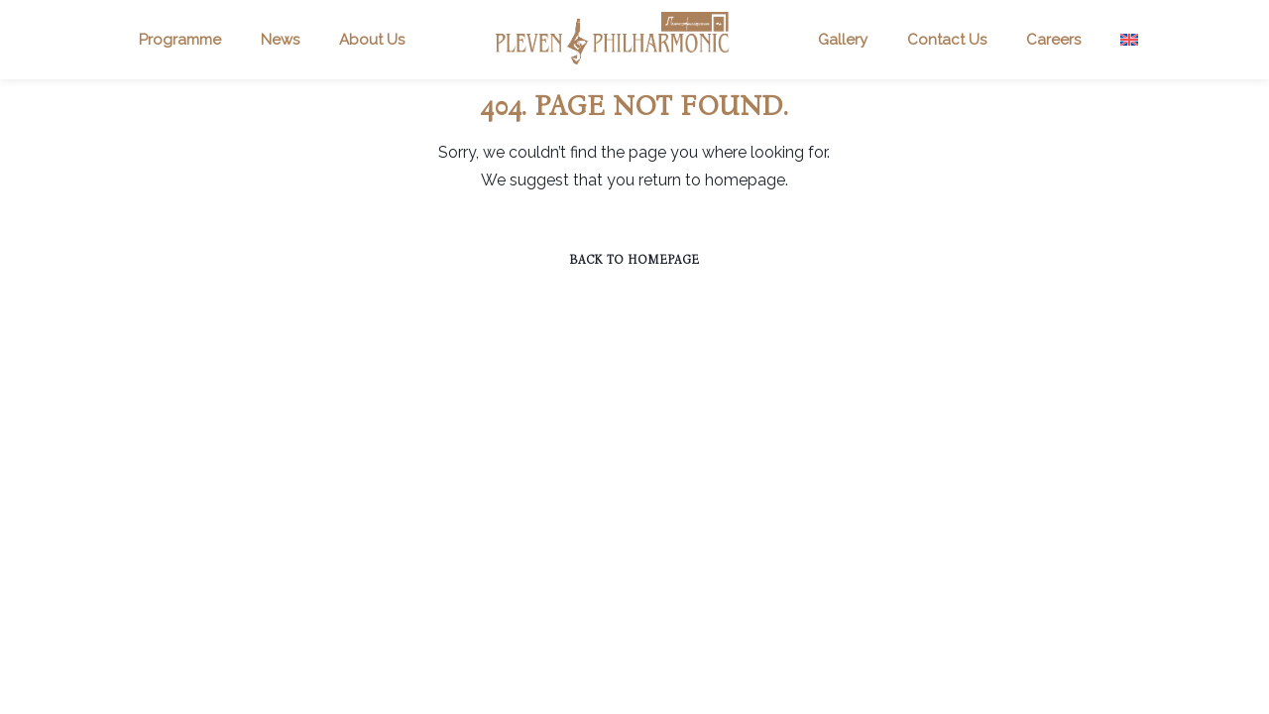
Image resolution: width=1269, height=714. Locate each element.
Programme (180, 40)
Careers (1053, 40)
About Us (371, 40)
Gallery (842, 40)
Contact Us (946, 40)
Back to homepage (634, 260)
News (280, 40)
